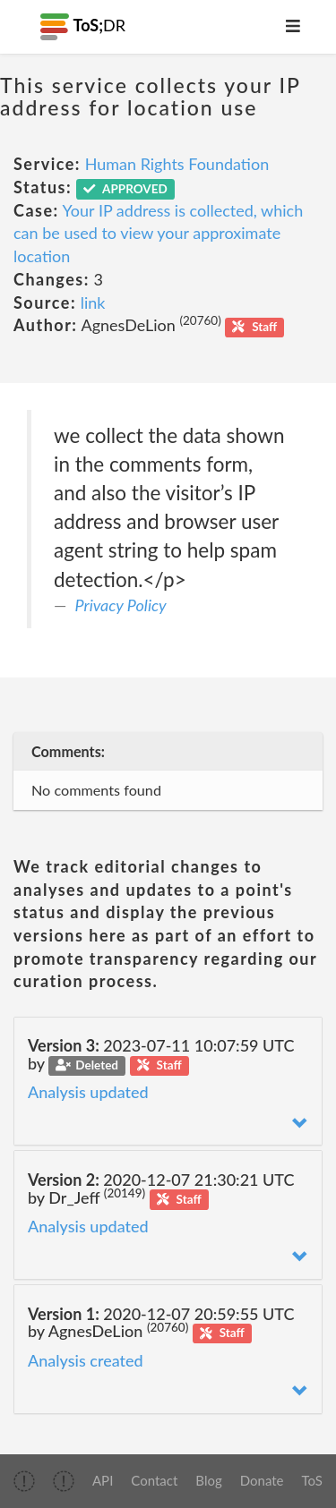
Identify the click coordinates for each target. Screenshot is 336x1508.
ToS (312, 1480)
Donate (262, 1480)
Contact (154, 1480)
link (93, 302)
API (102, 1480)
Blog (208, 1480)
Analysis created (85, 1360)
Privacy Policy (121, 605)
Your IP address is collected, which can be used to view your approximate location (158, 233)
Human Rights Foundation (177, 164)
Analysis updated (88, 1092)
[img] (24, 1481)
